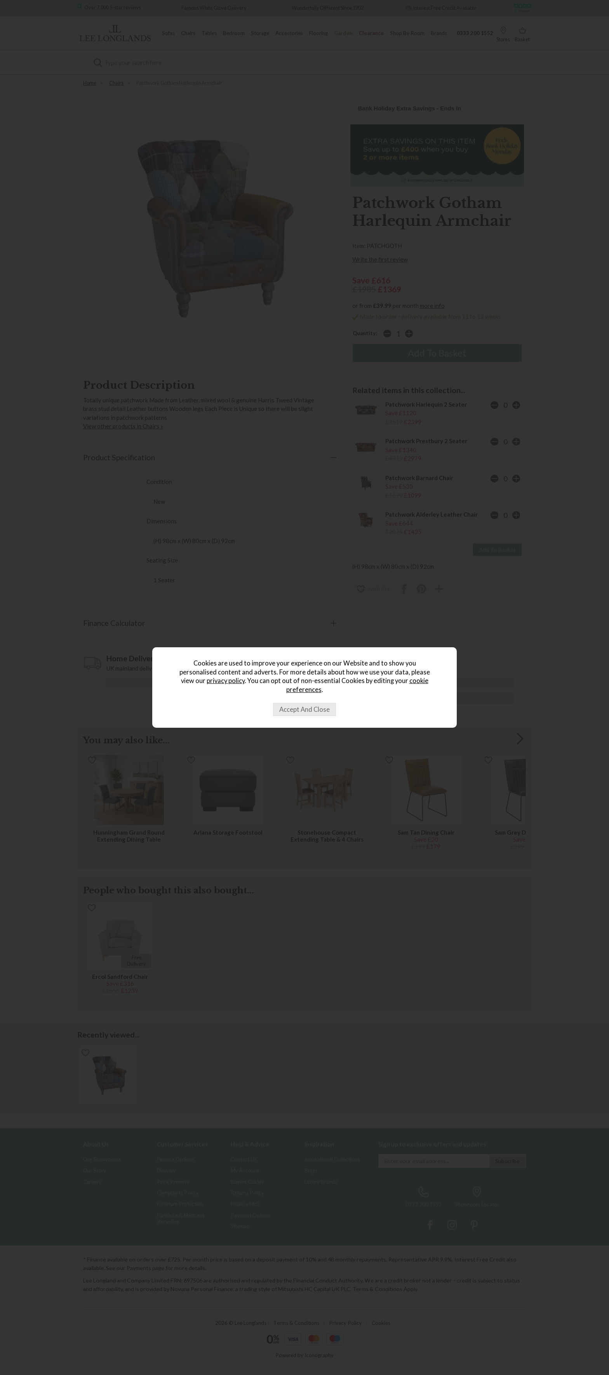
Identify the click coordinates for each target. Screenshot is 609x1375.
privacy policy (226, 681)
